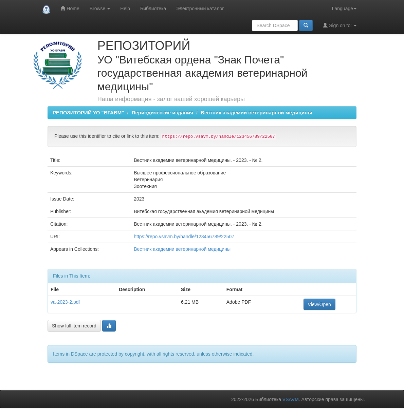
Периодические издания (162, 112)
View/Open (319, 304)
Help (125, 8)
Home (69, 8)
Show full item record (74, 325)
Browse (100, 8)
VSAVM (290, 399)
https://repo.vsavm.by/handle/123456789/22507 (184, 236)
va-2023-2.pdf (65, 302)
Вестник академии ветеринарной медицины (256, 112)
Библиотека (153, 8)
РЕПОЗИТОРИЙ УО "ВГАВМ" (88, 112)
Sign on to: (339, 25)
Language (344, 8)
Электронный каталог (200, 8)
